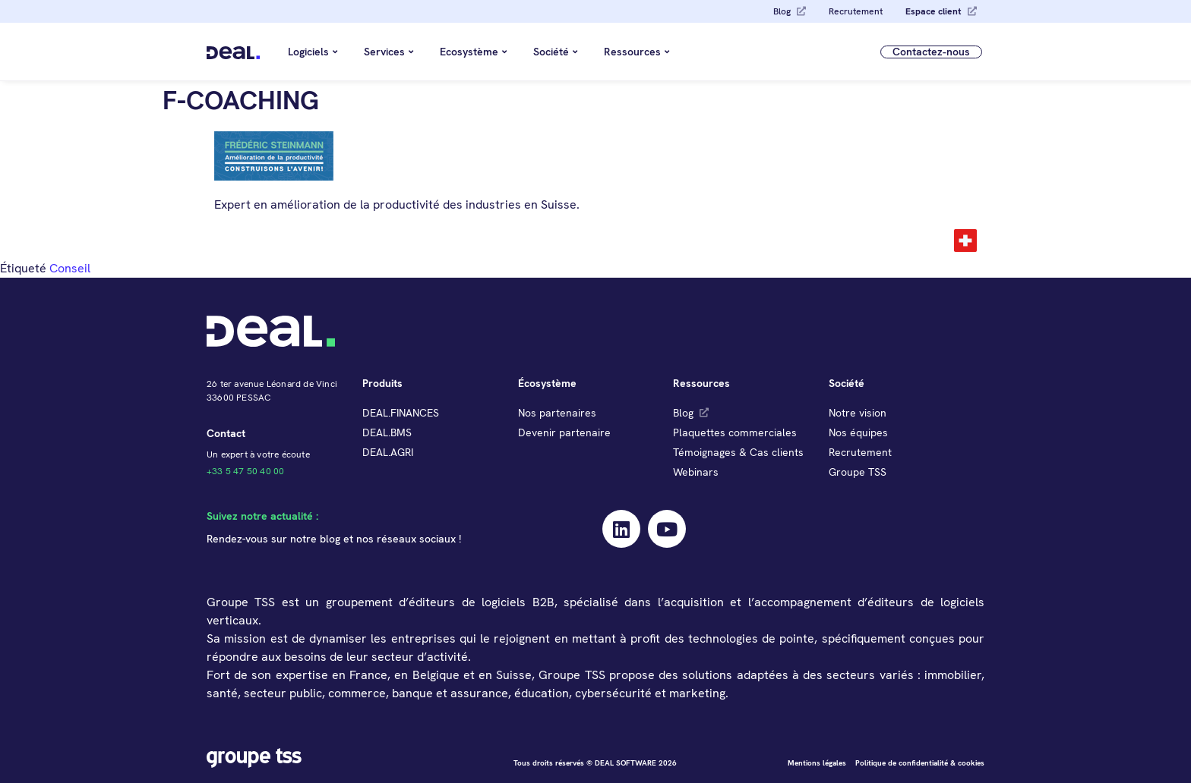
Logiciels (312, 51)
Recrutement (856, 11)
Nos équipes (858, 432)
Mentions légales (817, 763)
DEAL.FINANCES (400, 413)
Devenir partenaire (564, 432)
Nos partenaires (557, 413)
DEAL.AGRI (387, 452)
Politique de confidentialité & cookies (919, 763)
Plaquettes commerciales (735, 432)
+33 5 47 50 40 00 (245, 471)
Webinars (696, 472)
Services (388, 51)
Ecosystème (473, 51)
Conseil (69, 268)
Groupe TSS (857, 472)
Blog (782, 11)
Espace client (933, 11)
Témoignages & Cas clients (738, 452)
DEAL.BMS (387, 432)
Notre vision (857, 413)
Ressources (636, 51)
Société (555, 51)
